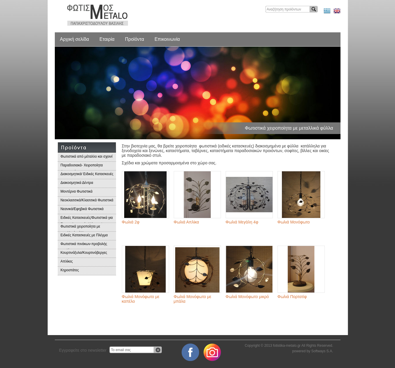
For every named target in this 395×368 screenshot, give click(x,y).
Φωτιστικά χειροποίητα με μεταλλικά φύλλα (80, 228)
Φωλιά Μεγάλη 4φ (242, 222)
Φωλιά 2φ (131, 222)
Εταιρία (106, 39)
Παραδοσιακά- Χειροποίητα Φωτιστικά (82, 166)
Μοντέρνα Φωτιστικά (77, 191)
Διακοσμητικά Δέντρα (77, 183)
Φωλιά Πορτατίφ (292, 296)
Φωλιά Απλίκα (186, 222)
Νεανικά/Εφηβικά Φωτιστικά (82, 209)
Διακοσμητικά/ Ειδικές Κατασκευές (87, 174)
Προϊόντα (134, 39)
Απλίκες (67, 261)
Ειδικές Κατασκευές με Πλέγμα (84, 235)
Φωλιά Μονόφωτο (294, 222)
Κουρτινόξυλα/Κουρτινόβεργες (84, 253)
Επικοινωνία (167, 39)
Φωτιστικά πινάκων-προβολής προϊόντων (84, 245)
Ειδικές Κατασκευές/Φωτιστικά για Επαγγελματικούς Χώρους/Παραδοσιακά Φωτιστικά (87, 219)
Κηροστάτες (70, 270)
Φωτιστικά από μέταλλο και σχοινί (87, 156)
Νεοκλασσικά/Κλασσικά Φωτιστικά (87, 200)
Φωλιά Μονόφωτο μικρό (247, 296)
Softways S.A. (322, 351)
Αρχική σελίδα (74, 39)
